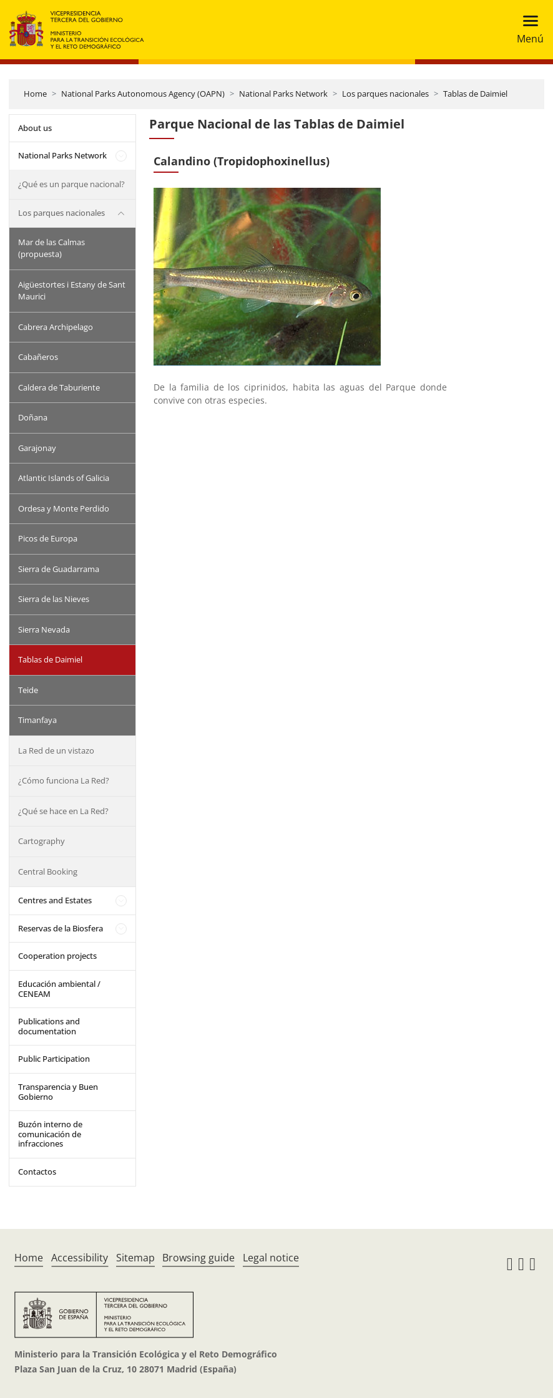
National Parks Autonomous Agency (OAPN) (143, 93)
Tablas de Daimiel (475, 93)
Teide (28, 690)
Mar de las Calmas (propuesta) (51, 248)
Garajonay (37, 448)
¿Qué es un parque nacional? (71, 184)
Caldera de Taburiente (59, 387)
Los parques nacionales (385, 93)
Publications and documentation (49, 1026)
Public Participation (54, 1058)
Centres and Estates (55, 900)
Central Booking (47, 871)
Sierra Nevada (44, 629)
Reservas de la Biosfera (60, 928)
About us (35, 127)
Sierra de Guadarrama (58, 569)
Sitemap (135, 1258)
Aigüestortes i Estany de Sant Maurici (71, 291)
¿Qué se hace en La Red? (63, 811)
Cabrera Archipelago (55, 327)
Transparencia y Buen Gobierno (58, 1091)
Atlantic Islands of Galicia (63, 477)
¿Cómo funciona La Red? (63, 780)
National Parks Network (283, 93)
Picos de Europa (47, 538)
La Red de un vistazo (56, 750)
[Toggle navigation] (526, 29)
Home (35, 93)
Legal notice (271, 1258)
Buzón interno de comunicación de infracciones (50, 1134)
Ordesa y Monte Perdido (63, 508)
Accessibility (79, 1258)
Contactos (37, 1171)
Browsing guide (198, 1258)
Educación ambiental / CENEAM (59, 988)
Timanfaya (37, 720)
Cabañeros (38, 356)
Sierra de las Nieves (53, 598)
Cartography (41, 841)
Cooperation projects (57, 955)
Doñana (32, 417)
